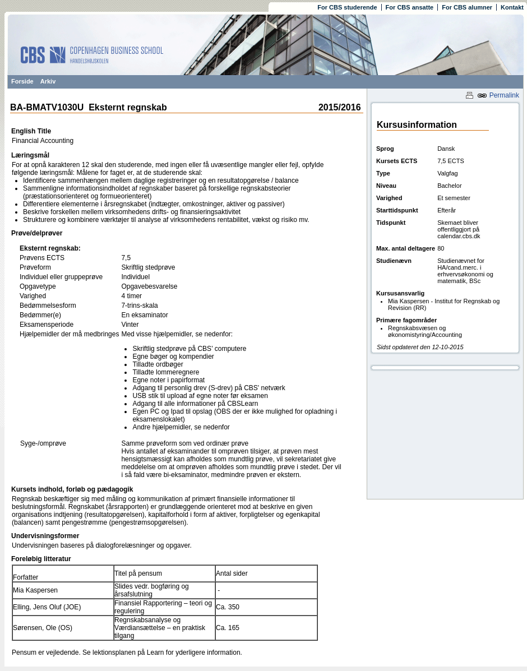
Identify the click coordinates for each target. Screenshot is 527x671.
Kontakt (512, 7)
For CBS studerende (347, 7)
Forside (22, 81)
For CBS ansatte (410, 7)
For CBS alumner (467, 7)
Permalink (498, 95)
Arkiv (48, 81)
